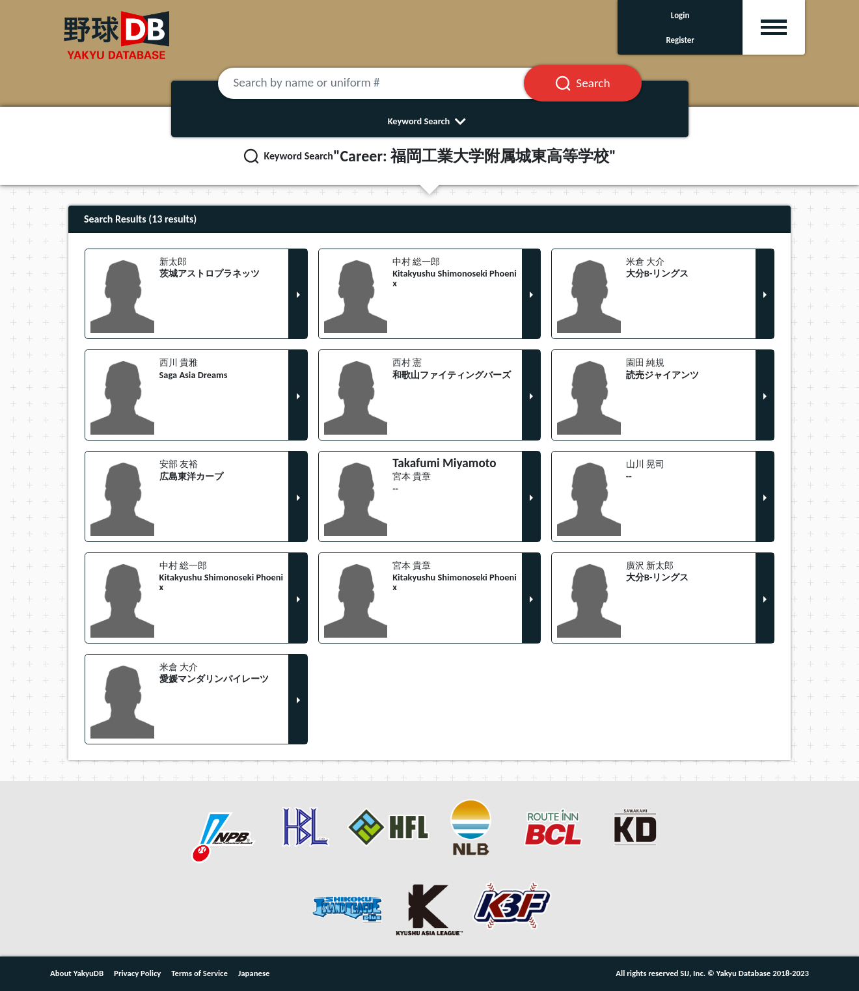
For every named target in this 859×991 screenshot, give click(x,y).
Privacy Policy (137, 973)
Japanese (254, 973)
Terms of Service (199, 973)
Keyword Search (430, 121)
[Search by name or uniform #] (387, 83)
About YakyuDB (76, 973)
